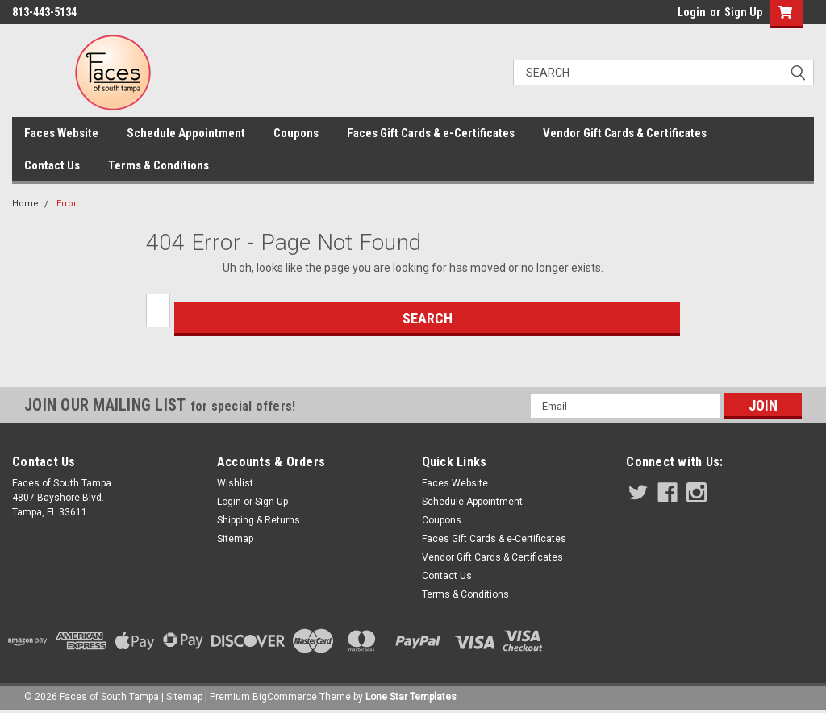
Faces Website (61, 133)
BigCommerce (284, 697)
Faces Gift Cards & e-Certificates (431, 133)
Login (692, 12)
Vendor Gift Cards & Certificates (625, 133)
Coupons (296, 133)
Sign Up (743, 12)
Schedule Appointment (186, 133)
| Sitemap (181, 697)
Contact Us (52, 165)
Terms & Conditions (158, 165)
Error (66, 203)
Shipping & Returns (258, 520)
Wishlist (235, 483)
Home (25, 203)
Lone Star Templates (411, 697)
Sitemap (235, 538)
